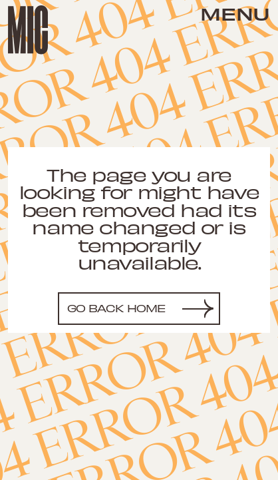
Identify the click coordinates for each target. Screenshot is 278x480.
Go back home (116, 308)
